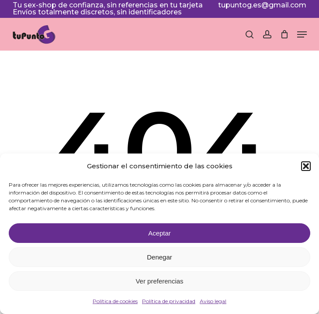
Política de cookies (115, 301)
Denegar (159, 257)
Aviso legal (213, 301)
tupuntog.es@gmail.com (262, 5)
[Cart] (284, 34)
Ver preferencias (159, 281)
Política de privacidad (168, 301)
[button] (306, 166)
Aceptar (159, 233)
